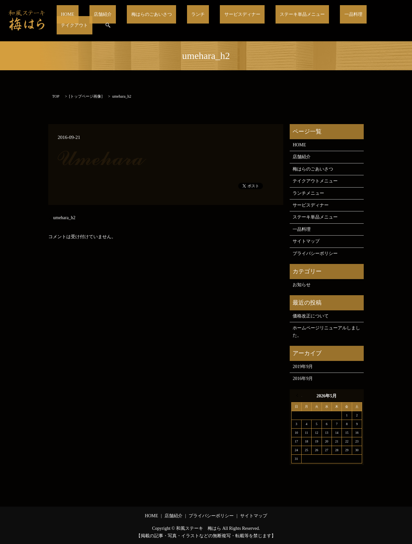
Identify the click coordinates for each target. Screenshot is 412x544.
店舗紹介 (110, 20)
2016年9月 (303, 378)
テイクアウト (363, 20)
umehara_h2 (64, 217)
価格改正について (311, 316)
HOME (83, 20)
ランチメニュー (308, 193)
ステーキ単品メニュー (284, 20)
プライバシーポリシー (315, 253)
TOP (55, 96)
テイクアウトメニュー (315, 181)
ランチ (192, 20)
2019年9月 (303, 366)
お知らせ (302, 284)
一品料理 (328, 20)
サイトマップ (306, 241)
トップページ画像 (85, 96)
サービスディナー (229, 20)
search (393, 20)
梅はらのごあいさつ (152, 20)
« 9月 (299, 395)
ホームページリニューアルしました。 (326, 331)
